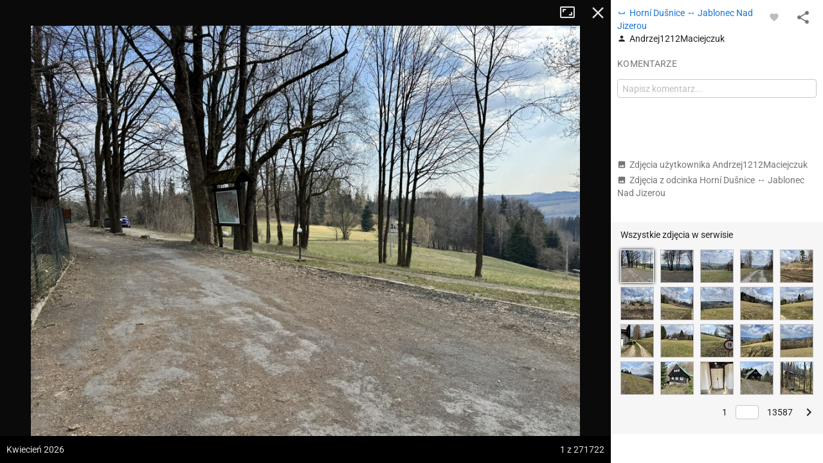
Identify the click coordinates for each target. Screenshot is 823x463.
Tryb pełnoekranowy (572, 13)
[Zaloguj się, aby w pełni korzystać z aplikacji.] (774, 17)
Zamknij (598, 13)
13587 (780, 412)
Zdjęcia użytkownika (712, 164)
